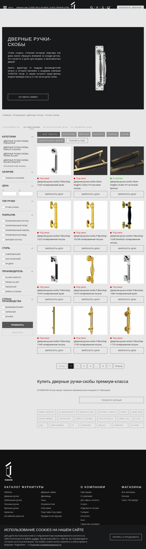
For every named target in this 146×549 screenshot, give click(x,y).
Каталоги (85, 524)
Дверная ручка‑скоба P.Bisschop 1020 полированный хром (49, 185)
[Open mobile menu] (8, 7)
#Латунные (69, 134)
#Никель (112, 134)
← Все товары (48, 134)
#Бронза (84, 134)
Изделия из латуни (90, 516)
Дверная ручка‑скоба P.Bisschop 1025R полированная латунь (86, 239)
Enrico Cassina (82, 426)
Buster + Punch (107, 420)
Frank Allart (87, 420)
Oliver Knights (67, 420)
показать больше (130, 408)
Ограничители (48, 512)
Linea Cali (119, 426)
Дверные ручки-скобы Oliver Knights (16, 161)
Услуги (84, 512)
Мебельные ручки (13, 508)
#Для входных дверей (51, 140)
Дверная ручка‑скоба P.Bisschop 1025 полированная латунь (49, 239)
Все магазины (128, 500)
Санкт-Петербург (130, 508)
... (97, 373)
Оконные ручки (11, 512)
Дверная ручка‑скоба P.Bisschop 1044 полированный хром (49, 294)
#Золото (98, 134)
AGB (41, 433)
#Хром (125, 134)
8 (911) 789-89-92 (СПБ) (59, 8)
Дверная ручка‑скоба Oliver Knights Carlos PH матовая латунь (89, 185)
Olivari (115, 433)
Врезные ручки (11, 516)
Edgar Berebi (46, 426)
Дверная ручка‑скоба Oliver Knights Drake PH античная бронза (125, 185)
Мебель (8, 500)
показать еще (77, 140)
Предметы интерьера (51, 524)
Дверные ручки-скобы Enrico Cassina (16, 148)
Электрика (46, 516)
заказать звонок (130, 7)
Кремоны (8, 520)
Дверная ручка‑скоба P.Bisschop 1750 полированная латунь (86, 348)
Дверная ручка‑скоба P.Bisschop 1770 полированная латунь (122, 348)
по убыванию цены (81, 127)
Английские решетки (14, 524)
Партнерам (86, 500)
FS (66, 433)
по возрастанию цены (55, 127)
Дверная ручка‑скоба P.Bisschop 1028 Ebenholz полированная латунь (124, 239)
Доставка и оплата (90, 508)
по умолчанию (32, 127)
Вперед (121, 373)
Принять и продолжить (125, 537)
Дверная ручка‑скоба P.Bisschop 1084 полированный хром (122, 294)
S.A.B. (132, 426)
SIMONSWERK (54, 433)
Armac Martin (46, 420)
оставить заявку (21, 97)
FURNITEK (102, 433)
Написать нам (22, 8)
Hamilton (136, 420)
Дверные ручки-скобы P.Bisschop (16, 142)
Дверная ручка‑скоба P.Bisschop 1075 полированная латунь (86, 294)
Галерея (85, 520)
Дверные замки (48, 500)
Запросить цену (54, 194)
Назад (59, 373)
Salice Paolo (102, 426)
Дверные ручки (11, 504)
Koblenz (76, 433)
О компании (86, 504)
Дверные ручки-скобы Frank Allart (16, 155)
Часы (43, 508)
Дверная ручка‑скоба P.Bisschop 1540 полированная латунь (49, 348)
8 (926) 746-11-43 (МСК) (38, 8)
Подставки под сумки (51, 520)
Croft (123, 420)
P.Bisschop (63, 426)
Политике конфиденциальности (45, 544)
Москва (125, 504)
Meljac (89, 433)
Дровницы (46, 504)
